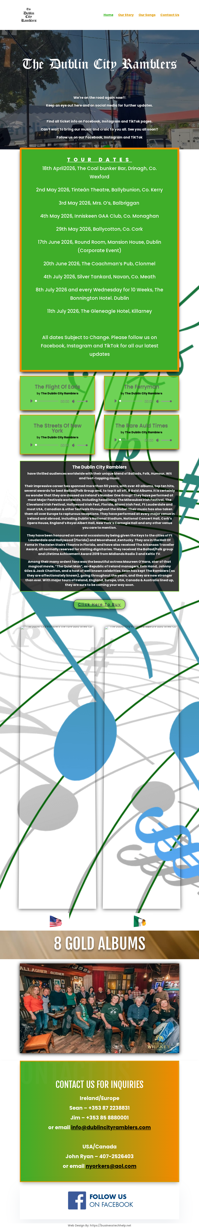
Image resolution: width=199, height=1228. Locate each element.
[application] (57, 401)
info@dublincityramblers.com (111, 1127)
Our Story (126, 15)
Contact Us (169, 15)
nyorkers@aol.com (111, 1166)
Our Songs (147, 15)
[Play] (31, 401)
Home (108, 15)
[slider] (81, 401)
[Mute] (73, 401)
